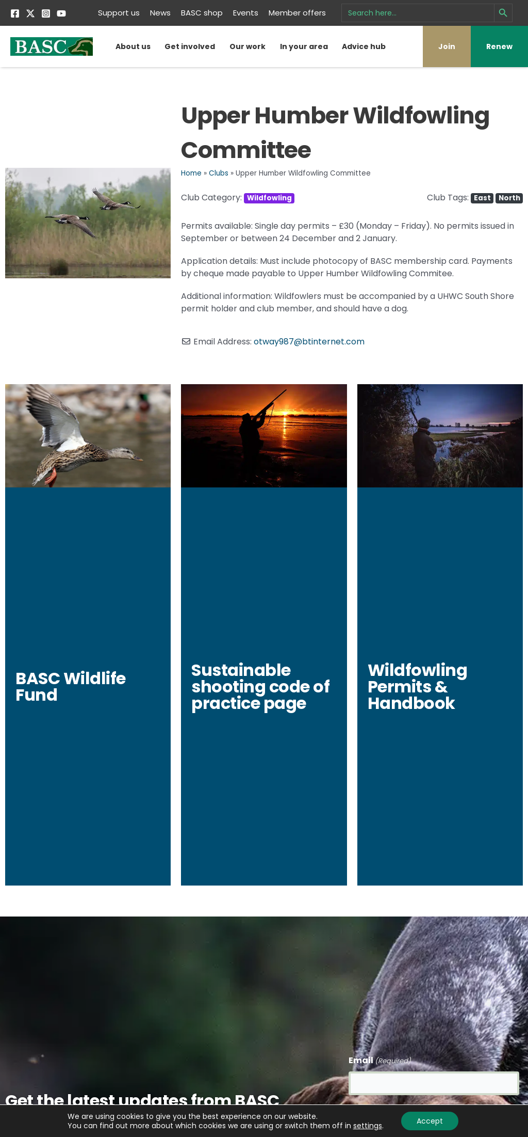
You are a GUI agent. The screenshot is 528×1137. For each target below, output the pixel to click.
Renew (499, 46)
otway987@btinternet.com (309, 342)
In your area (304, 46)
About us (133, 46)
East (482, 198)
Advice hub (364, 46)
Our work (247, 46)
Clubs (218, 173)
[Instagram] (46, 13)
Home (191, 173)
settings (367, 1125)
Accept (430, 1121)
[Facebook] (15, 13)
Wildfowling (269, 198)
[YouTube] (61, 13)
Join (446, 46)
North (509, 198)
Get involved (189, 46)
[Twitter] (30, 13)
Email (380, 1059)
